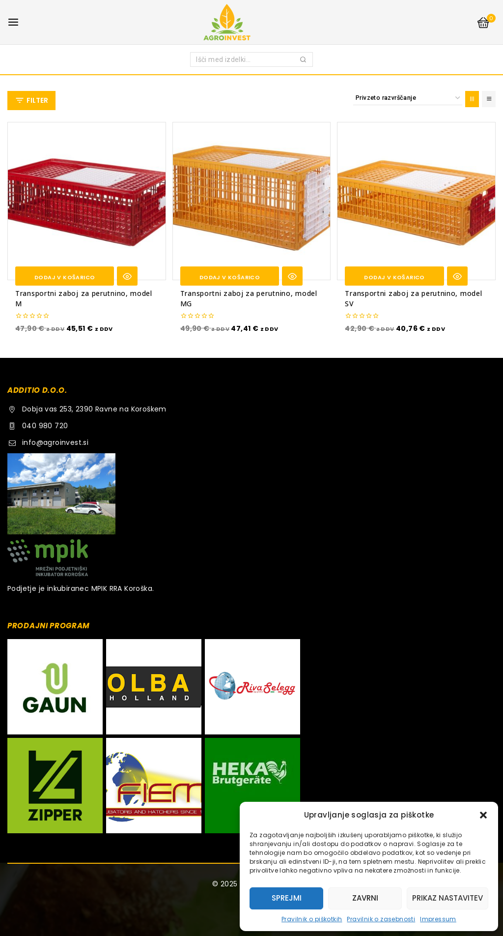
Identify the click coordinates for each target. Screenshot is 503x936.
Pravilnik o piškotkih (311, 919)
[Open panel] (31, 100)
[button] (483, 815)
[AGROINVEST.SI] (251, 22)
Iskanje (303, 61)
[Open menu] (13, 22)
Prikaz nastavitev (447, 898)
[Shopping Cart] (486, 22)
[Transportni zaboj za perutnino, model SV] (416, 201)
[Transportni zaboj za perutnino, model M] (87, 201)
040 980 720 (45, 426)
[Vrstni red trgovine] (407, 98)
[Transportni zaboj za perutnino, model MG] (252, 201)
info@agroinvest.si (55, 442)
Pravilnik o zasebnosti (381, 919)
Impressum (438, 919)
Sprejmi (287, 898)
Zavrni (365, 898)
